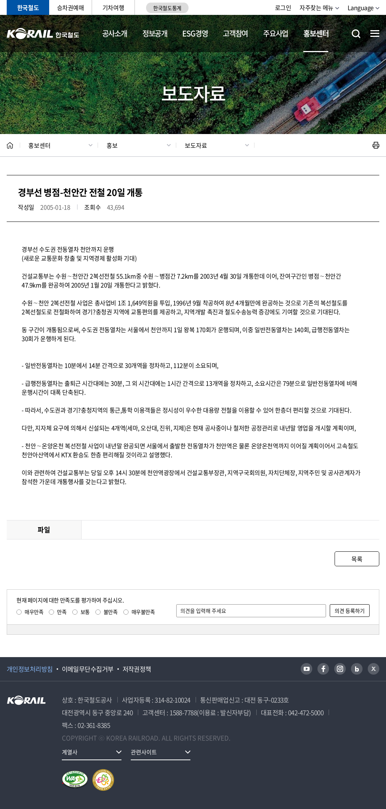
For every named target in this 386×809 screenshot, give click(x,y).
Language (361, 7)
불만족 (111, 612)
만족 (61, 612)
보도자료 (196, 145)
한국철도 (28, 7)
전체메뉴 (374, 33)
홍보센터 (315, 33)
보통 (85, 612)
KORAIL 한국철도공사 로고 (43, 33)
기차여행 (113, 7)
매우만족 (34, 612)
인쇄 (376, 145)
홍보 (112, 145)
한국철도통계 (167, 8)
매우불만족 (143, 612)
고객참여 (235, 33)
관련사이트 (144, 752)
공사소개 (114, 33)
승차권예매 (70, 7)
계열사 (69, 752)
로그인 (283, 7)
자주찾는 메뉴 (316, 7)
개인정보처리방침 (30, 669)
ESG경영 (195, 33)
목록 (356, 558)
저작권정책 (137, 669)
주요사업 (275, 33)
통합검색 (356, 33)
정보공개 (154, 33)
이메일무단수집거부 (88, 669)
